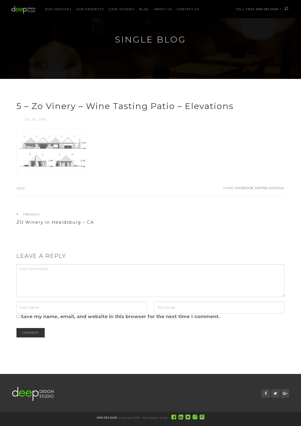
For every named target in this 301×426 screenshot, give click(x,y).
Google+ (277, 188)
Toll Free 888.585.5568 (257, 9)
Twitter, (261, 188)
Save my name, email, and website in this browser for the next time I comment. (120, 316)
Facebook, (244, 188)
